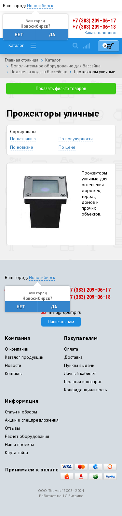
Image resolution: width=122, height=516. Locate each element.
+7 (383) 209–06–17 (94, 21)
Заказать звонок (100, 32)
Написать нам (61, 322)
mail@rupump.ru (61, 312)
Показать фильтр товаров (61, 88)
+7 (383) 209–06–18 (94, 27)
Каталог (16, 45)
